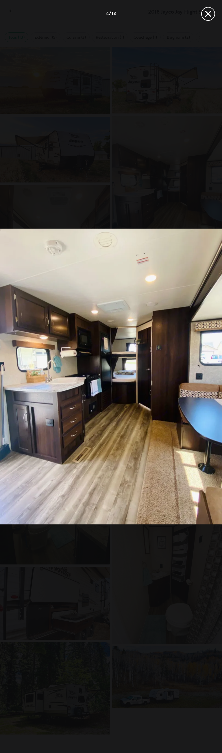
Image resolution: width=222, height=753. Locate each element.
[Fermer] (208, 14)
